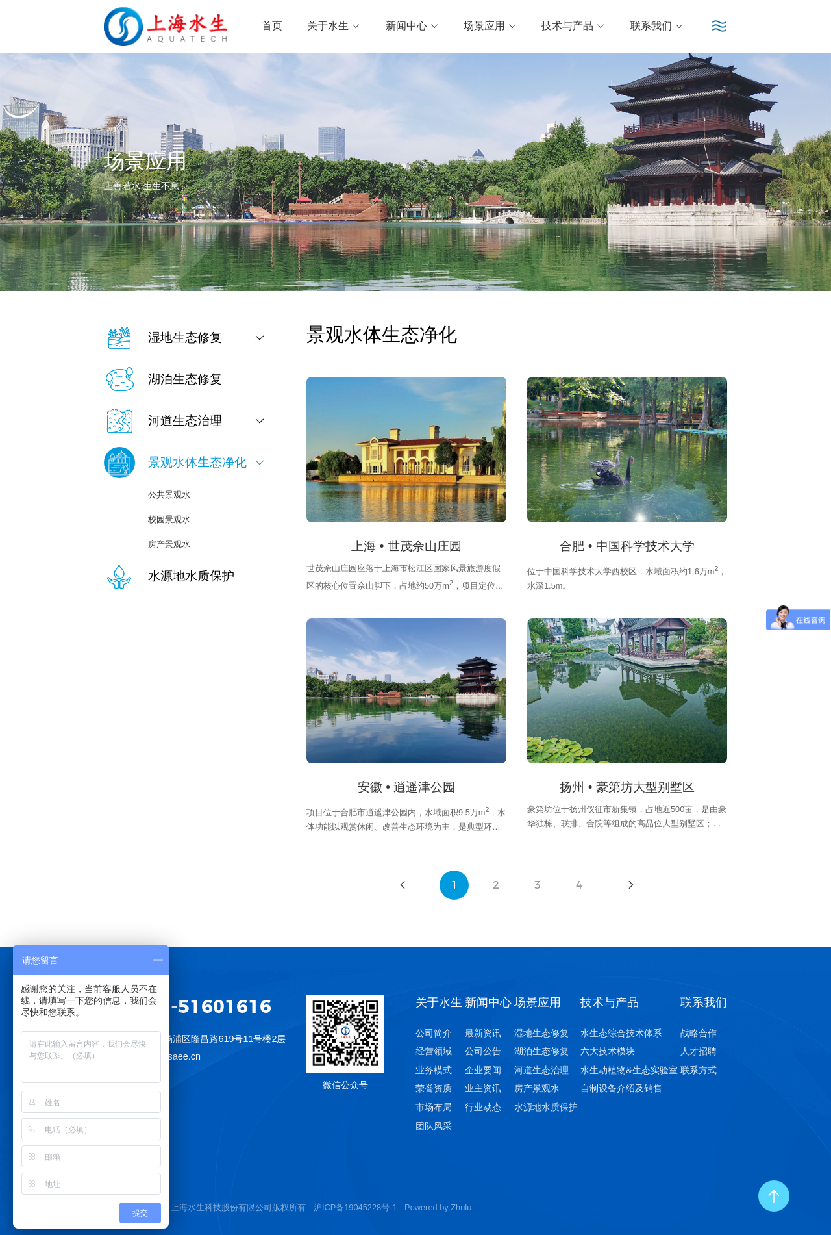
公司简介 (434, 1033)
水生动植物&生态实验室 (629, 1070)
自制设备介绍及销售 (621, 1088)
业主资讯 (483, 1088)
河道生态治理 (541, 1070)
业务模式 (434, 1070)
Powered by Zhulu (437, 1207)
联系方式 (698, 1070)
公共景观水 (169, 495)
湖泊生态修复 (541, 1051)
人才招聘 (698, 1051)
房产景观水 (169, 544)
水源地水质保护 (546, 1107)
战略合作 (698, 1033)
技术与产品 (573, 25)
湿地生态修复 (541, 1033)
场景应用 (490, 25)
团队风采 (434, 1126)
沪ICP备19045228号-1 (355, 1207)
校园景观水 (169, 519)
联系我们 (657, 25)
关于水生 (333, 25)
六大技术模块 (607, 1051)
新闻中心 (412, 25)
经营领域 (434, 1051)
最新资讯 (483, 1033)
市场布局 (434, 1107)
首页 (272, 25)
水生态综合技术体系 (621, 1033)
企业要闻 (483, 1070)
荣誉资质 (434, 1088)
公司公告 (483, 1051)
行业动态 (483, 1107)
